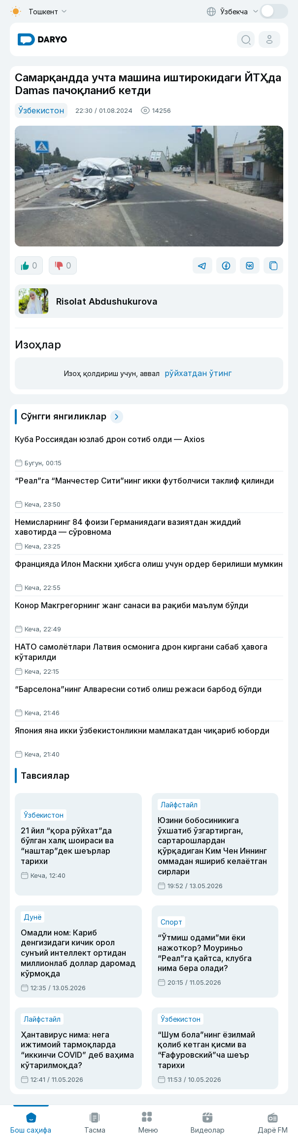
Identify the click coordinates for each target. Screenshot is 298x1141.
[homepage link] (42, 39)
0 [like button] (28, 266)
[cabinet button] (269, 39)
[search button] (246, 39)
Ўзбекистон (41, 110)
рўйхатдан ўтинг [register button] (198, 373)
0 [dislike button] (62, 266)
